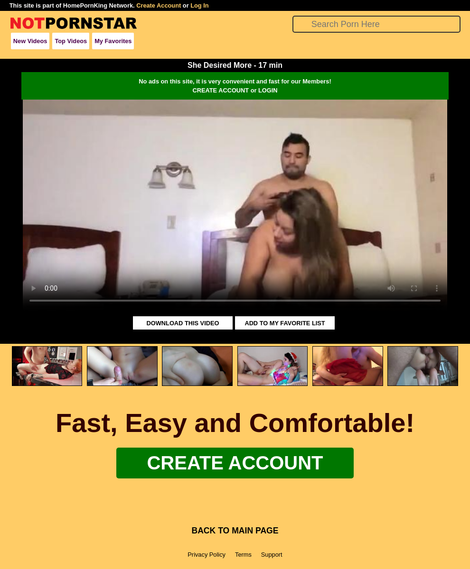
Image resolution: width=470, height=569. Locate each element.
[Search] (377, 24)
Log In (199, 5)
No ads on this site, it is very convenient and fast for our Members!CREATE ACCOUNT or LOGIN (235, 86)
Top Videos (71, 41)
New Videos (30, 41)
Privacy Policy (207, 554)
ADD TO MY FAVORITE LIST (284, 323)
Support (271, 554)
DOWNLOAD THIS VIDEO (183, 323)
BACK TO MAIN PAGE (234, 530)
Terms (243, 554)
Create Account (158, 5)
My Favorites (113, 41)
